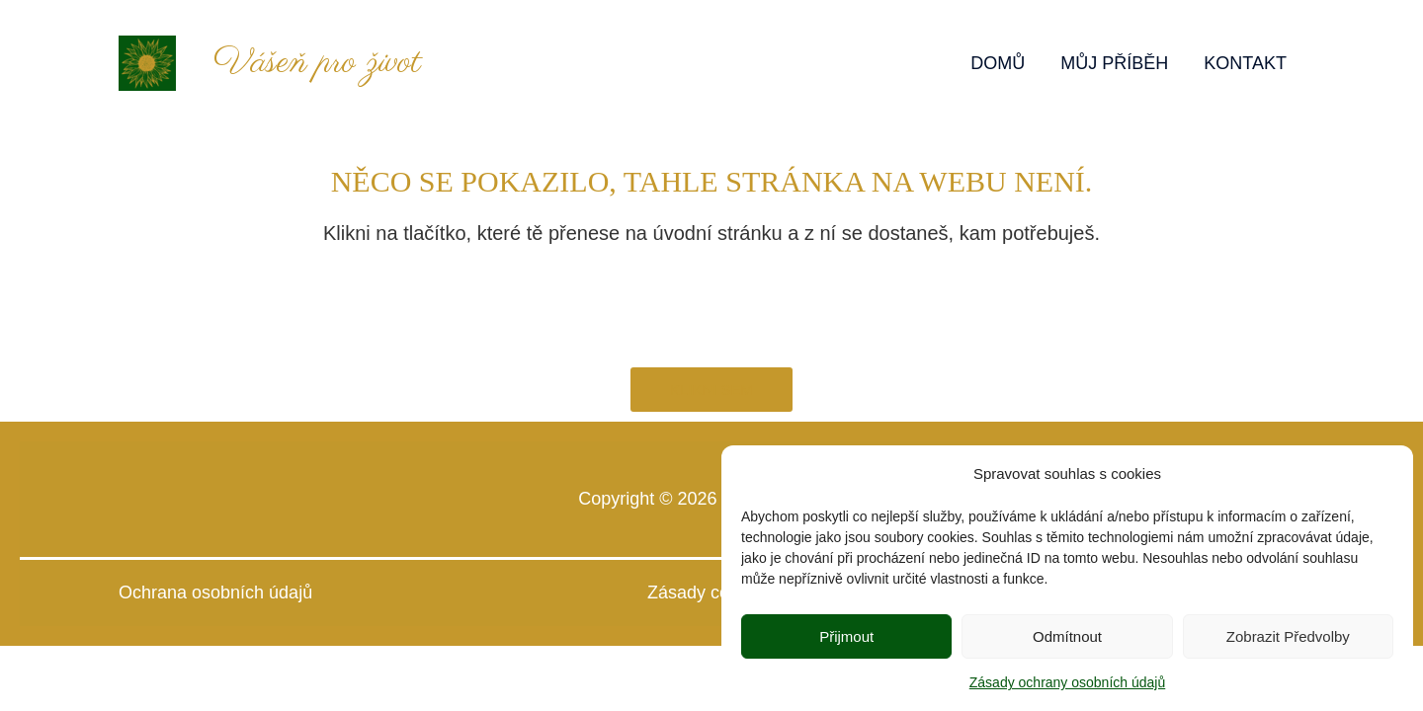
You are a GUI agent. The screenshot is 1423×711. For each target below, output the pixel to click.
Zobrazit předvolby (1288, 641)
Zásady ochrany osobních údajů (1067, 688)
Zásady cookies (711, 592)
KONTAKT (1245, 63)
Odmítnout (1067, 641)
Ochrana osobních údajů (215, 592)
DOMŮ (997, 63)
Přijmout (846, 641)
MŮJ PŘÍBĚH (1114, 63)
